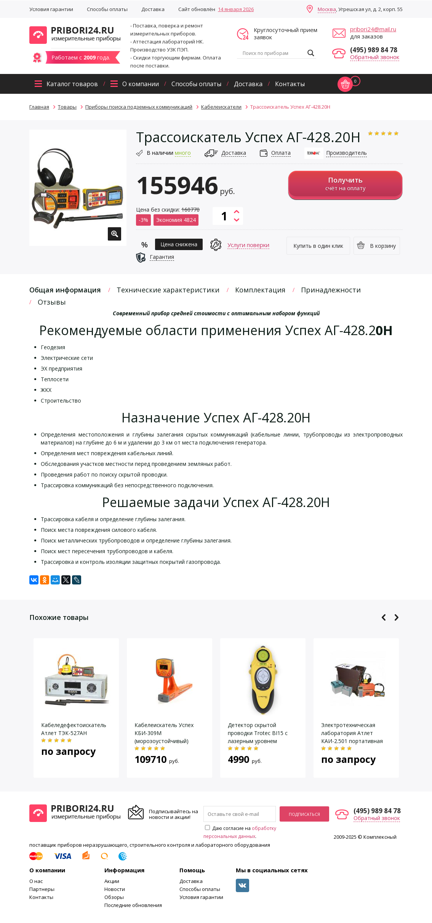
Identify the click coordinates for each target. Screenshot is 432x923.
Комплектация (260, 289)
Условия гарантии (51, 9)
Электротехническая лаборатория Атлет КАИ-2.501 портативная (352, 733)
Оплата (281, 152)
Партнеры (41, 889)
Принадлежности (331, 289)
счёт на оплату (345, 183)
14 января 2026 (236, 9)
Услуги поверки (248, 245)
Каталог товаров (72, 84)
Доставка (153, 9)
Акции (111, 881)
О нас (36, 881)
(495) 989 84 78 (373, 49)
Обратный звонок (374, 57)
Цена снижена (178, 244)
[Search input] (273, 53)
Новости (114, 889)
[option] (77, 188)
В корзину (383, 245)
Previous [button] (384, 617)
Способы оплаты (107, 9)
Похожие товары (58, 617)
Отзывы (52, 302)
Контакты (290, 84)
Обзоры (114, 897)
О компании (140, 84)
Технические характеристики (168, 289)
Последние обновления (133, 905)
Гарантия (162, 256)
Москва (327, 9)
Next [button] (396, 617)
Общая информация (65, 289)
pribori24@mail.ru (373, 29)
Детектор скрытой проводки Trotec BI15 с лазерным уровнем (258, 733)
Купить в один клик (318, 245)
